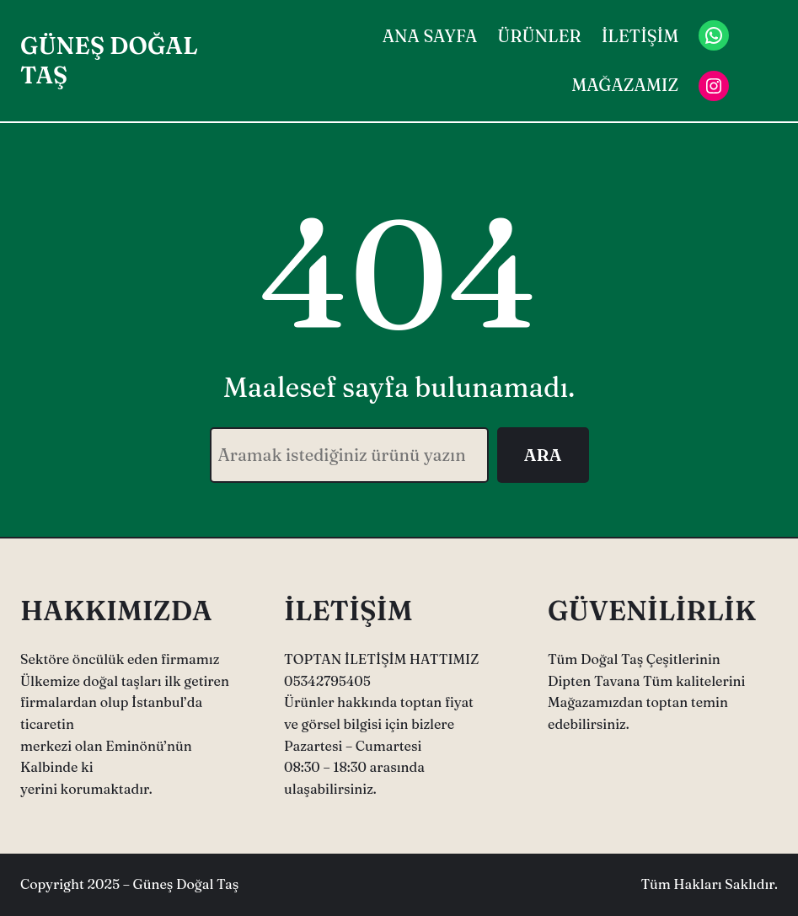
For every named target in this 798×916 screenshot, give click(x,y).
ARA (543, 454)
